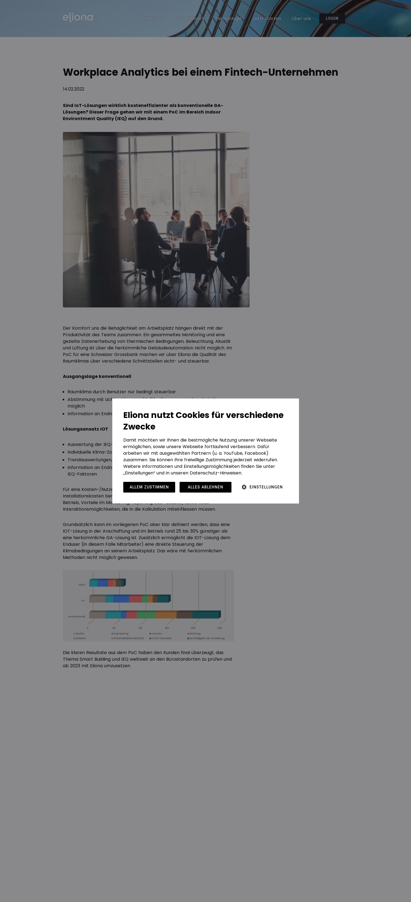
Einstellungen (266, 487)
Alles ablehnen (205, 487)
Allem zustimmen (149, 487)
